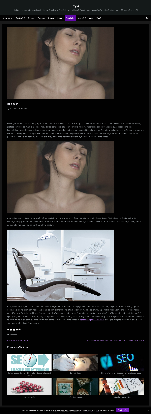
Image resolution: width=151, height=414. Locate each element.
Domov (31, 18)
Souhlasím (122, 410)
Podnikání (70, 18)
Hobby (51, 18)
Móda (59, 18)
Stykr (75, 6)
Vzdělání (82, 18)
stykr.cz (24, 108)
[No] (148, 410)
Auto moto (7, 18)
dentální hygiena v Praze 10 (92, 320)
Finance (41, 18)
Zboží (98, 18)
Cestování (20, 18)
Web (91, 18)
